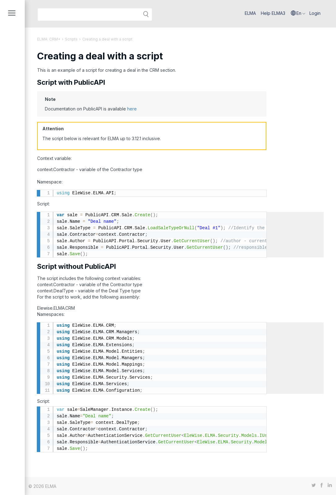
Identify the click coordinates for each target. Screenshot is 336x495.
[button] (298, 13)
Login (315, 13)
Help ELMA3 (273, 13)
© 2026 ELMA (42, 486)
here (132, 108)
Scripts (71, 39)
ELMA (250, 13)
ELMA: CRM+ (48, 39)
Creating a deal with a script (107, 39)
